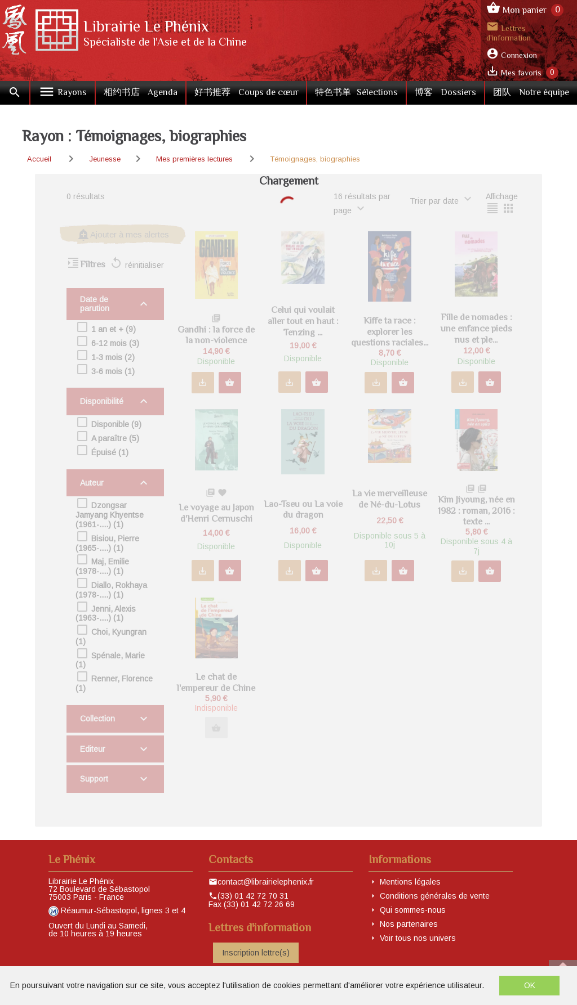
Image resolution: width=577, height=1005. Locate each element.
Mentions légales (410, 881)
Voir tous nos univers (418, 938)
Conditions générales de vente (435, 895)
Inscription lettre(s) (256, 952)
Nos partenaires (409, 923)
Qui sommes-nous (413, 909)
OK (529, 985)
